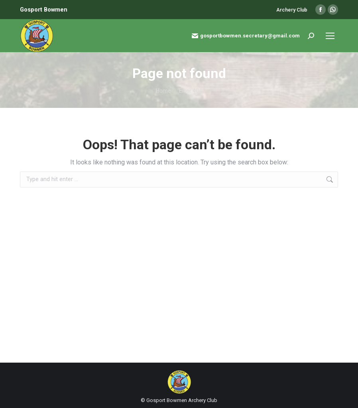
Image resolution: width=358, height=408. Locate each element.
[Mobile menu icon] (330, 36)
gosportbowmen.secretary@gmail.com (246, 36)
